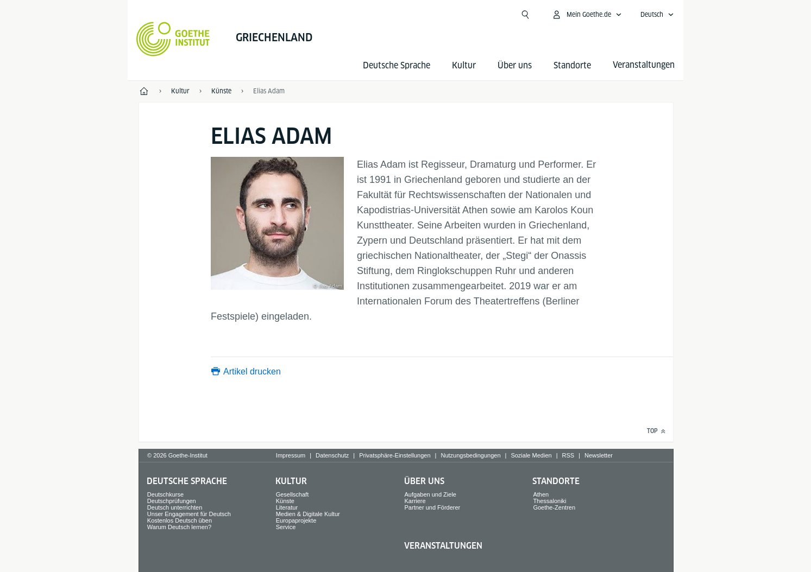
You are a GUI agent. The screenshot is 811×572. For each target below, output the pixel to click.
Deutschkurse (165, 494)
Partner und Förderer (433, 507)
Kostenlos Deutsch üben (179, 520)
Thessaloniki (549, 501)
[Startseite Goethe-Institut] (173, 39)
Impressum (290, 455)
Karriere (415, 501)
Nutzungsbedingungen (470, 455)
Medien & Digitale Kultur (308, 514)
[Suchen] (525, 15)
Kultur (464, 65)
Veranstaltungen (443, 546)
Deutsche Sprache (396, 65)
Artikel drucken (252, 371)
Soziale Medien (531, 455)
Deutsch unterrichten (175, 507)
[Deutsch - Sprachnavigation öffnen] (657, 15)
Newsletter (598, 455)
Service (286, 527)
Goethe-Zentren (554, 507)
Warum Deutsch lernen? (179, 527)
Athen (541, 494)
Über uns (515, 65)
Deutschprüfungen (171, 501)
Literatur (287, 507)
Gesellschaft (292, 494)
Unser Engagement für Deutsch (189, 514)
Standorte (572, 65)
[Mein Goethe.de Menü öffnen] (587, 15)
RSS (568, 455)
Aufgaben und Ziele (430, 494)
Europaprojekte (296, 520)
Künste (285, 501)
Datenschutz (332, 455)
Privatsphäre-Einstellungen (394, 455)
